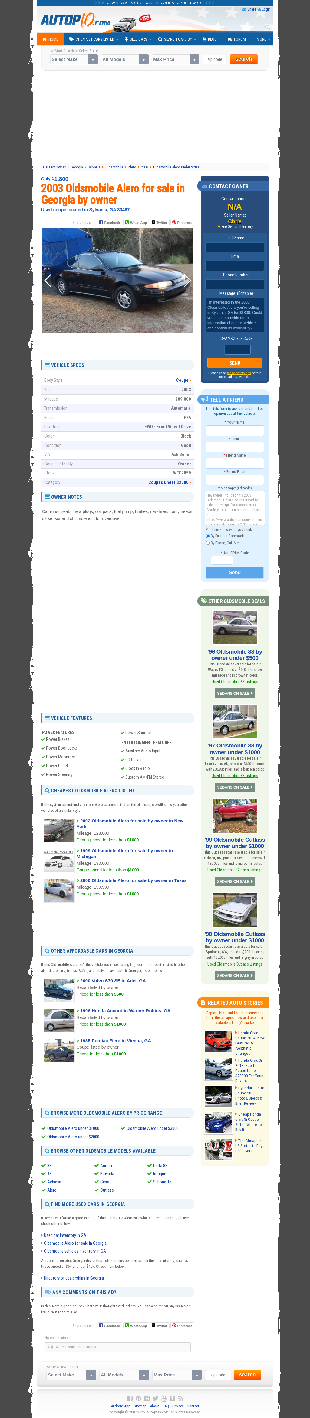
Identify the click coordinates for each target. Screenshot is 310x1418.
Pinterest (184, 223)
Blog (210, 39)
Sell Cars (136, 39)
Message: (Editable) (234, 293)
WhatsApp (138, 223)
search (244, 59)
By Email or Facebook (225, 535)
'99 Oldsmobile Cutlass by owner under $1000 (235, 839)
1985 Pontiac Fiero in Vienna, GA (115, 1040)
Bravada (107, 1174)
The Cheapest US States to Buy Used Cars (250, 1137)
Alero (52, 1190)
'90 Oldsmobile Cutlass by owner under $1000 (235, 932)
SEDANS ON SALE (234, 692)
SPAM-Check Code (234, 338)
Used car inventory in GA (65, 1235)
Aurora (106, 1165)
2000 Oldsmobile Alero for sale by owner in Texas (133, 880)
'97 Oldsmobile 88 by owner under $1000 (234, 747)
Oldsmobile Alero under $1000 (73, 1128)
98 (49, 1174)
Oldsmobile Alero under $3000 (153, 1128)
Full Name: (235, 238)
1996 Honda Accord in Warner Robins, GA (125, 1010)
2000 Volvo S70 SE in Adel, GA (113, 980)
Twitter (159, 222)
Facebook (112, 223)
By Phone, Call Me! (222, 542)
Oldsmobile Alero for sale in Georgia (75, 1243)
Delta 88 (160, 1165)
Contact (193, 1406)
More (261, 39)
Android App (120, 1406)
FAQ (166, 1406)
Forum (237, 39)
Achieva (54, 1182)
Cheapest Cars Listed (91, 39)
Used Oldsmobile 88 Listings (234, 680)
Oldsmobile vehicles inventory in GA (75, 1251)
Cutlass (107, 1190)
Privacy (177, 1406)
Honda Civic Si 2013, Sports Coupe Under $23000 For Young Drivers (249, 1062)
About (155, 1406)
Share (251, 9)
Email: (235, 256)
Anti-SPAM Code (235, 552)
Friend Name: (234, 455)
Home (50, 39)
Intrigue (159, 1174)
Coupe (182, 380)
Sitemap (140, 1406)
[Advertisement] (155, 117)
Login (266, 9)
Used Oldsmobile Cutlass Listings (234, 865)
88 (49, 1165)
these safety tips (239, 373)
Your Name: (234, 422)
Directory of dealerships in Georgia (74, 1278)
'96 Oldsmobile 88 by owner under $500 (234, 654)
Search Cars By (175, 39)
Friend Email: (235, 471)
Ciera (104, 1182)
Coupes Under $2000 (168, 482)
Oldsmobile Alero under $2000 (73, 1136)
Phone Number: (234, 275)
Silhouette (162, 1182)
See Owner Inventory (237, 227)
